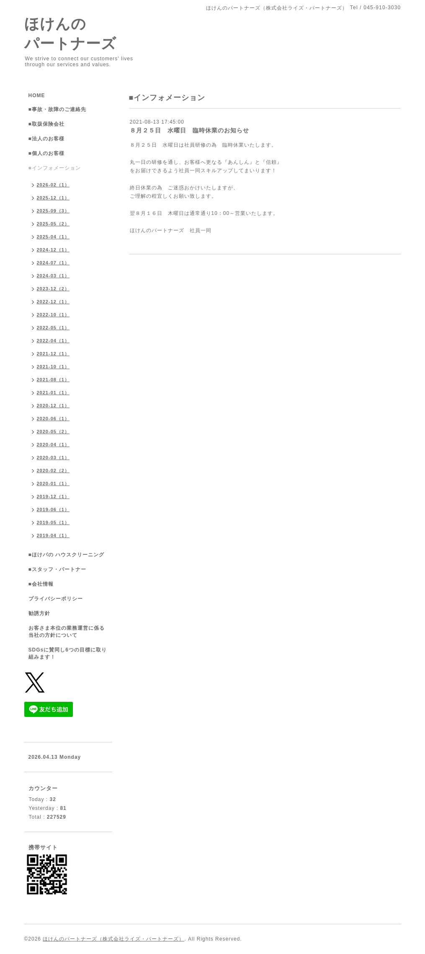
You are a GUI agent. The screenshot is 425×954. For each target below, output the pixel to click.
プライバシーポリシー (55, 599)
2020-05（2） (53, 431)
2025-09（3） (53, 210)
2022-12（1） (53, 301)
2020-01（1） (53, 483)
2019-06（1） (53, 509)
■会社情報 (41, 584)
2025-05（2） (53, 223)
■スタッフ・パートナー (57, 569)
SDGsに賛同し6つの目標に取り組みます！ (67, 653)
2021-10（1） (53, 366)
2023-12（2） (53, 288)
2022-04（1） (53, 340)
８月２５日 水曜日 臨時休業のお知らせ (189, 130)
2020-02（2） (53, 470)
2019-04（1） (53, 535)
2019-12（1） (53, 496)
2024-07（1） (53, 262)
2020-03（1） (53, 457)
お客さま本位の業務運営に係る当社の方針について (66, 631)
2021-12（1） (53, 353)
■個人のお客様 (46, 153)
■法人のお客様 (46, 139)
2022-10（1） (53, 314)
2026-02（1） (53, 184)
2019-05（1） (53, 522)
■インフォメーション (54, 168)
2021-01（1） (53, 392)
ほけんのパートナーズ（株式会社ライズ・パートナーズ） (113, 939)
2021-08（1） (53, 379)
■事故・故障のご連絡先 (57, 109)
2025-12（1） (53, 197)
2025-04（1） (53, 236)
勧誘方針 (39, 613)
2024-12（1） (53, 249)
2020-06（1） (53, 418)
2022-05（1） (53, 327)
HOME (36, 95)
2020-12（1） (53, 405)
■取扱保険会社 (46, 124)
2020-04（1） (53, 444)
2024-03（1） (53, 275)
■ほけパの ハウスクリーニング (66, 555)
